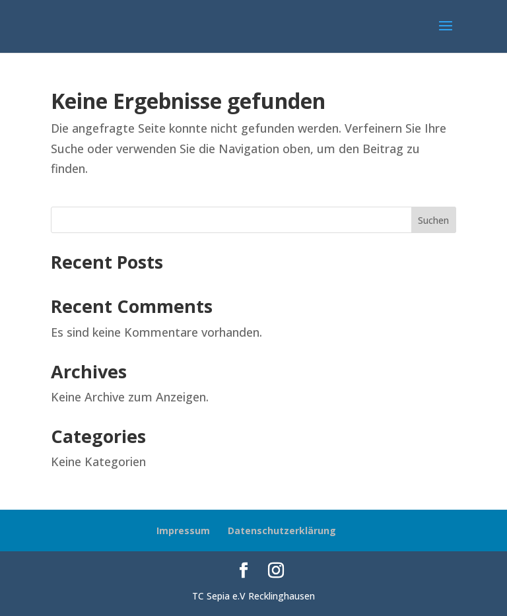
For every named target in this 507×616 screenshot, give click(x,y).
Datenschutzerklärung (282, 530)
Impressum (183, 530)
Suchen (433, 220)
